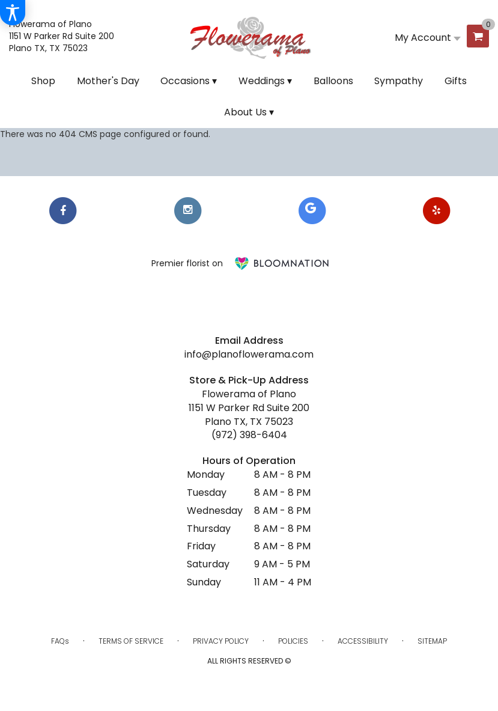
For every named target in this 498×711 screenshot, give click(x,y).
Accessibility (363, 641)
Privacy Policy (221, 641)
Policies (293, 641)
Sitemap (432, 641)
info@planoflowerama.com (249, 354)
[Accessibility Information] (12, 12)
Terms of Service (131, 641)
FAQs (60, 641)
